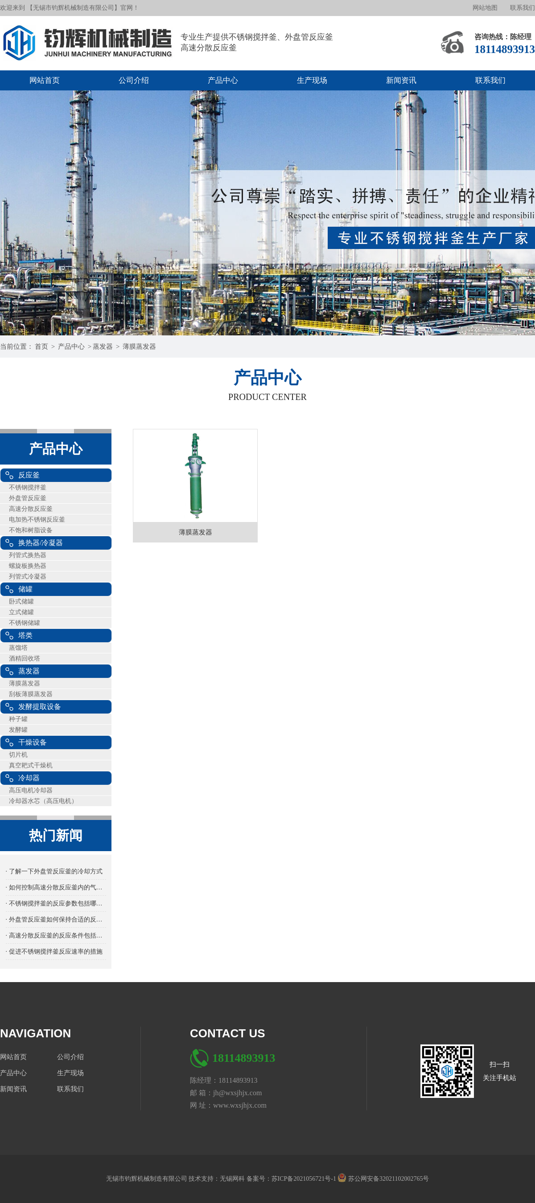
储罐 (25, 589)
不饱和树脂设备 (31, 530)
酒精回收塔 (24, 658)
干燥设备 (32, 742)
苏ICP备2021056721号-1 (305, 1178)
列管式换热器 (27, 555)
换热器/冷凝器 (40, 542)
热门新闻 (55, 835)
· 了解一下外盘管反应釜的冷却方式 (54, 871)
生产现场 (312, 80)
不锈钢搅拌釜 (27, 487)
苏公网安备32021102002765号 (383, 1178)
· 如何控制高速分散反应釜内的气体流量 (56, 887)
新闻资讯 (401, 80)
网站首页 (44, 80)
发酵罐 (18, 729)
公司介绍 (134, 80)
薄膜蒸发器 (139, 346)
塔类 (25, 635)
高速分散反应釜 (31, 509)
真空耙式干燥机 (31, 765)
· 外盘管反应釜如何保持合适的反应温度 (56, 919)
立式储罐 (21, 612)
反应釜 (29, 475)
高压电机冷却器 (31, 790)
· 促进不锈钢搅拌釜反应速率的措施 (54, 951)
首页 (41, 346)
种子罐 (18, 719)
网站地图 (485, 7)
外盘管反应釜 (27, 498)
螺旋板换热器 (27, 566)
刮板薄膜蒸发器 (31, 694)
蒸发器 (103, 346)
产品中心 (223, 80)
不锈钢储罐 (24, 623)
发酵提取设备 (39, 706)
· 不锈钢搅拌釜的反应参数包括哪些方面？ (56, 903)
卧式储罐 (21, 601)
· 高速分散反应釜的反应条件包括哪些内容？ (56, 935)
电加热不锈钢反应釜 (37, 519)
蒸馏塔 (18, 647)
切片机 (18, 754)
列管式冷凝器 (27, 576)
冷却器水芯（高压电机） (43, 801)
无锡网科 (233, 1178)
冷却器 (29, 778)
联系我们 (522, 7)
